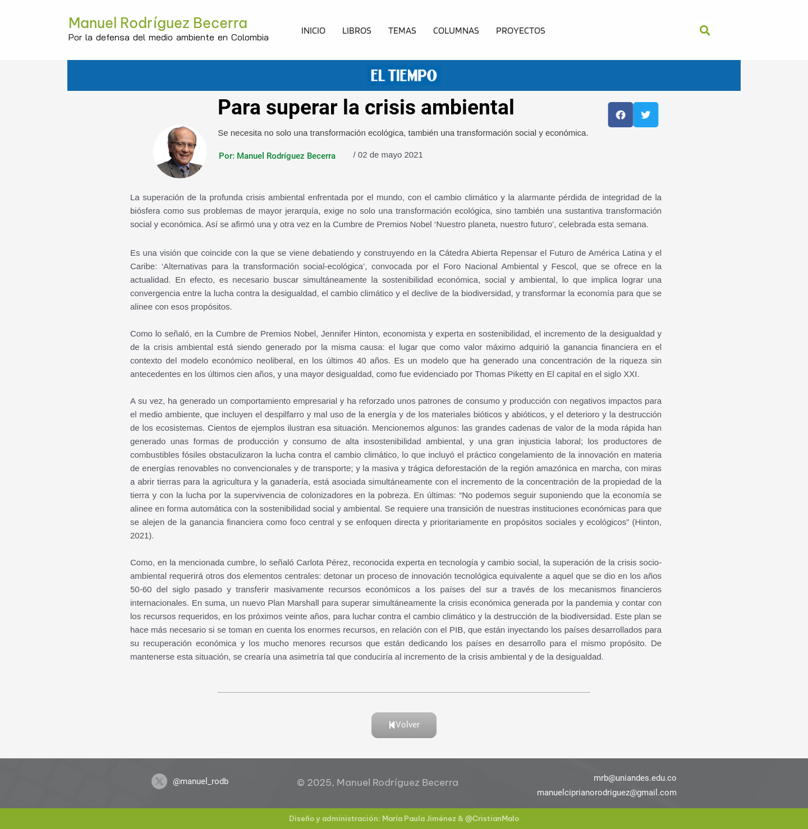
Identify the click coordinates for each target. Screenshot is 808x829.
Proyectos (520, 30)
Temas (402, 30)
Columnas (456, 30)
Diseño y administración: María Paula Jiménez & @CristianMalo (404, 818)
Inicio (313, 30)
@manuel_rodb (200, 781)
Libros (356, 30)
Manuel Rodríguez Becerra (157, 23)
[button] (704, 30)
